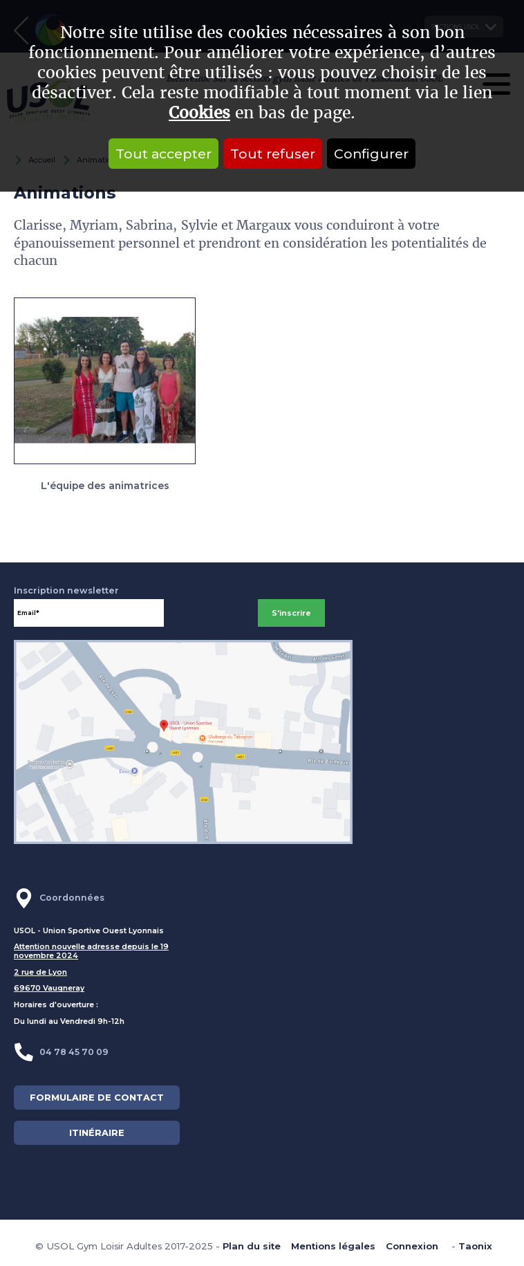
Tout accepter (163, 153)
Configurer (371, 153)
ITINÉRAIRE (96, 1133)
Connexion (412, 1245)
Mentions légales (333, 1245)
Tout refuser (272, 153)
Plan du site (252, 1245)
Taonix (475, 1245)
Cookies (199, 113)
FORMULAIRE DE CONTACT (97, 1097)
